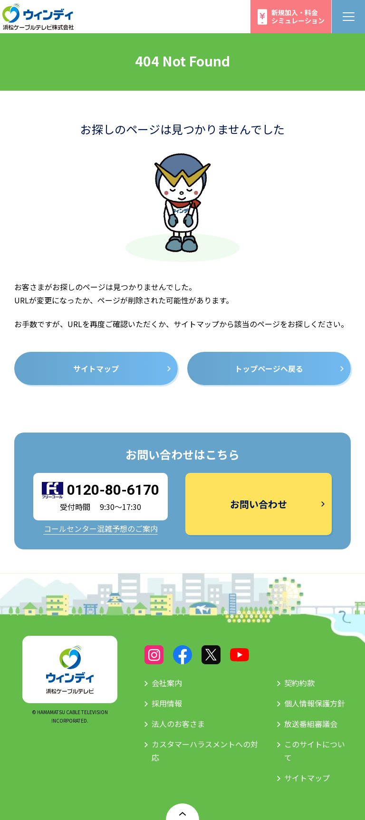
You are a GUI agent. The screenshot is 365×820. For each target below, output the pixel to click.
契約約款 (299, 682)
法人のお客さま (178, 723)
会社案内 (167, 682)
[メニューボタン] (348, 16)
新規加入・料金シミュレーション (298, 16)
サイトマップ (307, 777)
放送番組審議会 (310, 723)
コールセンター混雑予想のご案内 (101, 528)
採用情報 (167, 703)
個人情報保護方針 (314, 703)
